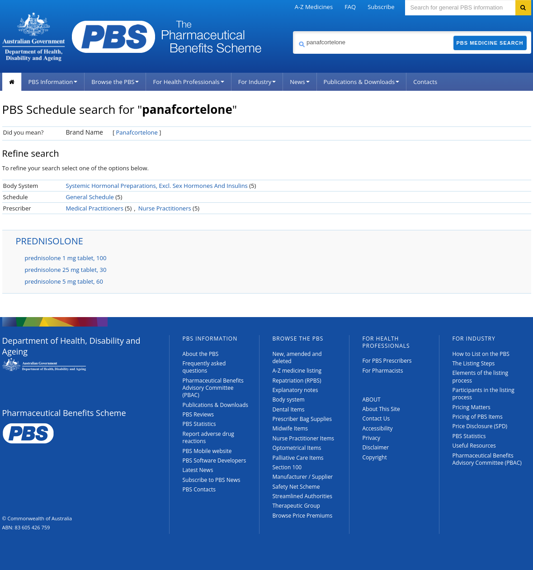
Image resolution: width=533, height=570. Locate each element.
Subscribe (381, 7)
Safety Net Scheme (296, 487)
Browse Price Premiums (303, 515)
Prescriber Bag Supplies (302, 419)
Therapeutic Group (296, 505)
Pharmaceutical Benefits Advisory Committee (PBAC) (213, 388)
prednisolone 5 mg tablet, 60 (64, 281)
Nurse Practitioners (164, 208)
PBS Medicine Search (490, 43)
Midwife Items (290, 428)
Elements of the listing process (481, 376)
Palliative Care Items (298, 458)
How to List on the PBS (481, 354)
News (299, 82)
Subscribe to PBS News (212, 480)
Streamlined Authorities (302, 496)
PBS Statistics (199, 424)
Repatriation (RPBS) (297, 380)
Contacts (425, 82)
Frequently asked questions (204, 367)
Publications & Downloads (362, 82)
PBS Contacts (199, 489)
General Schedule (90, 197)
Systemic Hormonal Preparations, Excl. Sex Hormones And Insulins (157, 186)
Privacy (372, 438)
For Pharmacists (383, 370)
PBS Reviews (198, 414)
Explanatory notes (295, 390)
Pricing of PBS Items (478, 416)
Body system (289, 399)
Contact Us (376, 418)
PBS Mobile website (207, 451)
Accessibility (378, 428)
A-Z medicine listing (297, 370)
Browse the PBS (115, 82)
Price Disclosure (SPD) (480, 426)
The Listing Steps (474, 363)
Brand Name (84, 132)
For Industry (257, 82)
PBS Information (53, 82)
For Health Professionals (188, 82)
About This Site (381, 409)
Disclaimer (376, 447)
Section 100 (287, 467)
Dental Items (289, 409)
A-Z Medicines (314, 7)
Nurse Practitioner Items (304, 438)
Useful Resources (474, 445)
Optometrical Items (297, 448)
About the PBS (201, 354)
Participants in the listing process (483, 393)
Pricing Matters (472, 407)
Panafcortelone (137, 132)
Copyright (375, 457)
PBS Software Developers (214, 460)
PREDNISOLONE (49, 241)
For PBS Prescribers (387, 360)
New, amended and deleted (297, 357)
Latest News (198, 470)
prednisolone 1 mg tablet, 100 (66, 258)
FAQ (350, 7)
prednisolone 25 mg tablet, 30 (66, 270)
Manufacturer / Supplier (303, 477)
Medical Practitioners (94, 208)
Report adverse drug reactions (208, 437)
